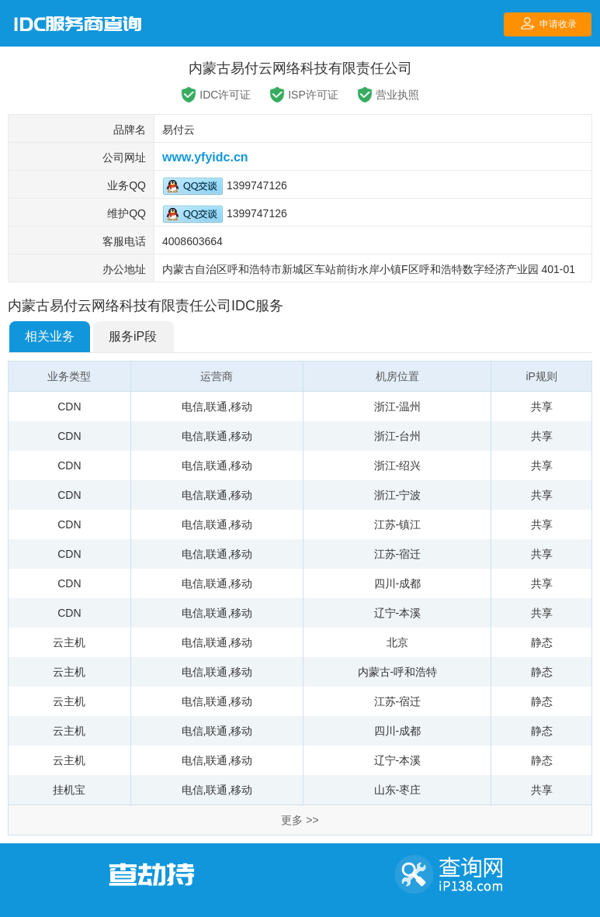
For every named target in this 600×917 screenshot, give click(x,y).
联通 (216, 406)
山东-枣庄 (397, 790)
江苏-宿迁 (397, 554)
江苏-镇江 (397, 524)
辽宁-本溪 (397, 613)
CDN (69, 406)
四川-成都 (397, 583)
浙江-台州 (397, 436)
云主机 (69, 642)
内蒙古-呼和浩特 (398, 672)
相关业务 (50, 336)
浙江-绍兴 (397, 465)
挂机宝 (69, 790)
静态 (542, 642)
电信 (192, 406)
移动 (241, 406)
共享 (542, 406)
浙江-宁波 (397, 495)
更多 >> (299, 820)
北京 (397, 642)
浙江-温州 (397, 406)
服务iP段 (133, 336)
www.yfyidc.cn (205, 157)
